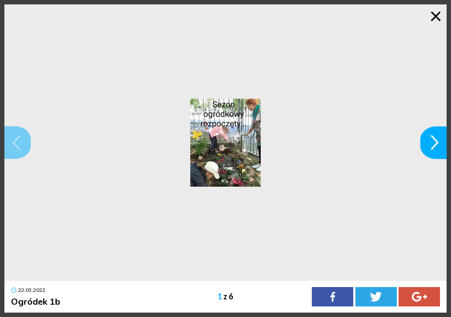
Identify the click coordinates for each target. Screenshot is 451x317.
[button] (17, 142)
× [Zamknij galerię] (435, 15)
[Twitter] (376, 296)
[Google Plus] (419, 296)
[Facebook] (332, 296)
